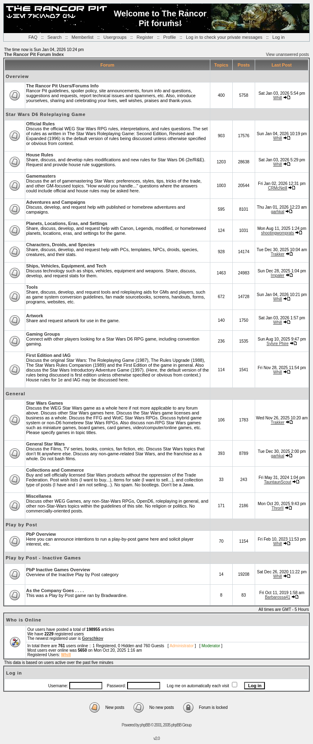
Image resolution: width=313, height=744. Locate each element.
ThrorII (277, 508)
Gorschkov (92, 638)
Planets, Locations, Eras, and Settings (66, 223)
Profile (169, 37)
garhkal (277, 211)
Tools (32, 287)
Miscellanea (38, 496)
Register (145, 37)
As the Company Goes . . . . (55, 590)
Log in (278, 37)
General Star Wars (45, 443)
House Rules (39, 154)
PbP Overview (41, 534)
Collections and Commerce (55, 470)
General (15, 393)
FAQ (33, 37)
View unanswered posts (287, 54)
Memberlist (83, 37)
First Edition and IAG (48, 355)
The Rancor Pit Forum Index (34, 54)
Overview (17, 76)
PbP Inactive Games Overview (58, 569)
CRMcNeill (277, 188)
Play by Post (21, 524)
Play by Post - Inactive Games (43, 557)
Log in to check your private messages (224, 37)
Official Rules (40, 123)
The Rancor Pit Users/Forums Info (62, 85)
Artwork (34, 315)
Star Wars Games (44, 403)
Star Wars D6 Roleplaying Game (46, 114)
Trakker (277, 254)
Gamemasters (41, 176)
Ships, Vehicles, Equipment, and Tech (66, 265)
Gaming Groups (43, 334)
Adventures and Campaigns (55, 202)
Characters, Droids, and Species (60, 244)
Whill (277, 98)
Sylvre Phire (278, 343)
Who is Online (23, 619)
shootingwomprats (277, 233)
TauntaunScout (277, 482)
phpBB (145, 725)
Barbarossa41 (277, 597)
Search (54, 37)
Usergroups (115, 37)
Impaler (277, 275)
